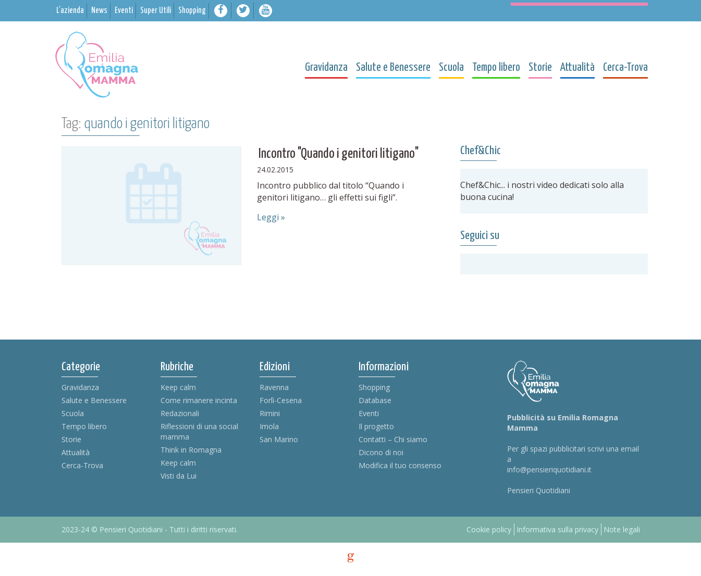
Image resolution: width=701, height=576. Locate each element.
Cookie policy (488, 529)
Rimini (270, 413)
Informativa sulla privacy (557, 529)
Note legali (622, 529)
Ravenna (274, 387)
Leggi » (271, 217)
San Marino (279, 439)
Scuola (73, 413)
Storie (71, 439)
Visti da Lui (178, 476)
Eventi (369, 413)
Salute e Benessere (94, 400)
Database (375, 400)
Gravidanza (80, 387)
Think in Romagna (191, 450)
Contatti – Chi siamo (393, 439)
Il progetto (376, 426)
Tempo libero (84, 426)
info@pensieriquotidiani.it (549, 469)
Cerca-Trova (82, 465)
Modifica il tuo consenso (400, 465)
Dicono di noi (381, 452)
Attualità (76, 452)
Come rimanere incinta (199, 400)
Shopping (374, 387)
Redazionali (180, 413)
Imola (269, 426)
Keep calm (178, 387)
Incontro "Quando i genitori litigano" (339, 153)
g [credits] (350, 557)
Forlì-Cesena (281, 400)
